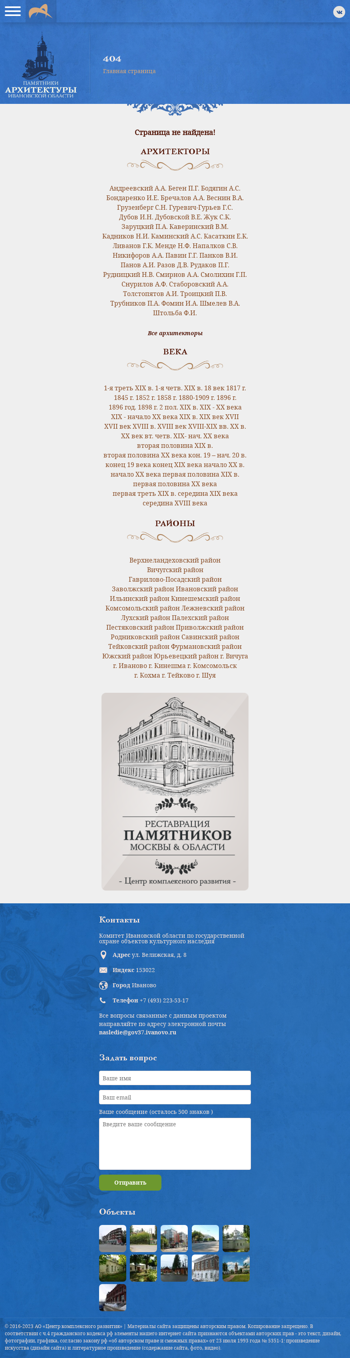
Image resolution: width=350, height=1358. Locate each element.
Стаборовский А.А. (199, 284)
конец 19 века (128, 464)
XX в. (238, 426)
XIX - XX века (221, 407)
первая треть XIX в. (144, 493)
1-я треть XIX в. (128, 388)
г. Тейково (178, 675)
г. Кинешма (167, 665)
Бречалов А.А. (183, 197)
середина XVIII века (175, 503)
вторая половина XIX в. (175, 445)
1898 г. (148, 407)
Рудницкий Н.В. (128, 274)
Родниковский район (145, 636)
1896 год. (122, 407)
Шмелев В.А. (220, 303)
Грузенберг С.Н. (142, 207)
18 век (214, 388)
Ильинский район (139, 598)
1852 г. (145, 397)
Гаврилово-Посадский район (175, 579)
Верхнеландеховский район (175, 560)
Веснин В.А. (225, 197)
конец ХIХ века (177, 464)
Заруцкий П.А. (144, 226)
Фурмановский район (206, 646)
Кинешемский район (205, 598)
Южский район (127, 656)
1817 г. (236, 388)
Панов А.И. (138, 264)
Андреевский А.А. (138, 188)
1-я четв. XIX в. (179, 388)
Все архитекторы (175, 333)
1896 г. (227, 397)
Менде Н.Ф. (173, 245)
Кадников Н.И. (125, 236)
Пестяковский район (140, 627)
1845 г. (124, 397)
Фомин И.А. (179, 303)
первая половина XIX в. (201, 474)
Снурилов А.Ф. (144, 284)
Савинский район (210, 636)
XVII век (117, 426)
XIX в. (188, 416)
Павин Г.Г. (181, 255)
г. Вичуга (234, 656)
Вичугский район (175, 569)
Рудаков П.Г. (209, 264)
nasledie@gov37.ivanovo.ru (137, 1032)
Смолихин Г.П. (224, 274)
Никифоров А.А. (138, 255)
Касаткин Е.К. (226, 236)
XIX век (211, 416)
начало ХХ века (136, 474)
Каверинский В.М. (199, 226)
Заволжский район (143, 589)
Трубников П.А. (135, 303)
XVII (232, 416)
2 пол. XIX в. (178, 407)
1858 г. (167, 397)
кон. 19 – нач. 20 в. (217, 455)
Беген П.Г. (183, 188)
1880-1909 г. (197, 397)
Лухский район (145, 617)
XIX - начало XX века (144, 416)
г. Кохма (147, 675)
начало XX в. (224, 464)
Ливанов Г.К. (133, 245)
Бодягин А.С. (221, 188)
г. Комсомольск (212, 665)
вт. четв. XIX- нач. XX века (187, 435)
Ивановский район (207, 589)
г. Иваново (130, 665)
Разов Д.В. (173, 264)
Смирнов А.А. (177, 274)
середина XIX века (208, 493)
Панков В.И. (218, 255)
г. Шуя (206, 675)
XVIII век (172, 426)
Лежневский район (213, 608)
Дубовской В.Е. (178, 217)
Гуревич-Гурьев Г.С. (201, 207)
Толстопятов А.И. (151, 293)
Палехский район (200, 617)
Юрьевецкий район (186, 656)
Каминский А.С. (176, 236)
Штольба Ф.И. (175, 312)
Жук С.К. (217, 217)
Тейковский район (138, 646)
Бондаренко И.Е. (132, 197)
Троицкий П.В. (203, 293)
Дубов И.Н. (136, 217)
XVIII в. (144, 426)
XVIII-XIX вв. (208, 426)
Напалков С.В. (215, 245)
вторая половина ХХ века (145, 455)
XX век (132, 435)
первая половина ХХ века (175, 483)
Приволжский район (210, 627)
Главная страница (129, 71)
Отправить (130, 1182)
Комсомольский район (142, 608)
